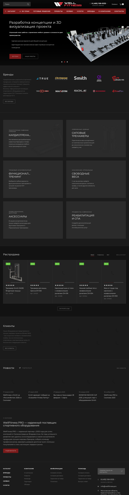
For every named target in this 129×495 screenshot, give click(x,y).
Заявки (114, 4)
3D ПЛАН (15, 56)
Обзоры (27, 484)
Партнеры (27, 481)
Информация (56, 468)
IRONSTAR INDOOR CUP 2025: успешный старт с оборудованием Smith (88, 397)
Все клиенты (9, 348)
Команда (27, 478)
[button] (61, 62)
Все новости (121, 368)
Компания (29, 468)
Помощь (82, 468)
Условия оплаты (56, 473)
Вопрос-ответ (83, 481)
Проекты (7, 477)
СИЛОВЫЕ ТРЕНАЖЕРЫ (80, 134)
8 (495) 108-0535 (99, 3)
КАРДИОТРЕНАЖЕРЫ (23, 135)
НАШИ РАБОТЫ (30, 56)
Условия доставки (56, 476)
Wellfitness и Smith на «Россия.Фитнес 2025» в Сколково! (12, 397)
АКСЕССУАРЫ (18, 216)
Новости (27, 476)
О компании (28, 473)
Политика (53, 481)
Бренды (6, 473)
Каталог (7, 468)
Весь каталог (121, 255)
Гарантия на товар (57, 478)
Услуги (6, 485)
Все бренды (9, 101)
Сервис (6, 481)
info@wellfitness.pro (108, 486)
